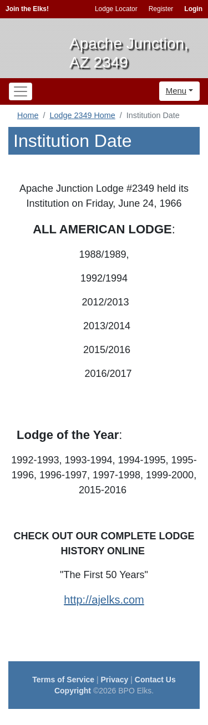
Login (193, 9)
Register (161, 9)
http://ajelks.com (104, 600)
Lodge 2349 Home (82, 115)
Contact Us (155, 679)
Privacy (115, 679)
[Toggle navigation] (20, 91)
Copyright (72, 690)
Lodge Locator (116, 9)
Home (27, 115)
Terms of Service (63, 679)
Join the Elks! (27, 9)
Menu (176, 90)
